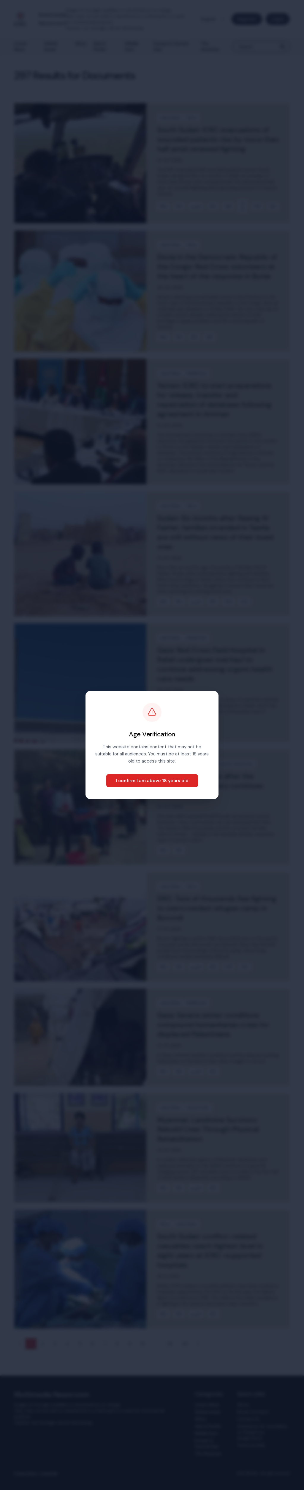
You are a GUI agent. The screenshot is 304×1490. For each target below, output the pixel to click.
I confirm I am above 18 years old (152, 781)
